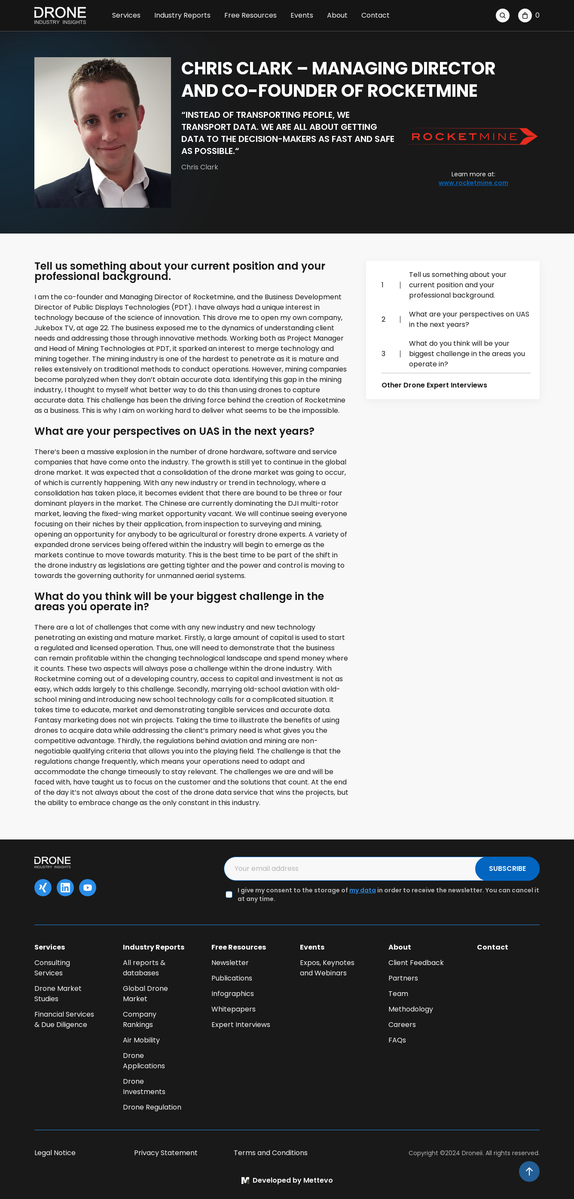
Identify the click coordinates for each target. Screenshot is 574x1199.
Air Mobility (141, 1040)
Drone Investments (144, 1086)
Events (301, 15)
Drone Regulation (152, 1107)
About (337, 15)
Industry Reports (182, 15)
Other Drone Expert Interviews (434, 385)
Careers (402, 1025)
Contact (375, 15)
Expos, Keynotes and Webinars (327, 968)
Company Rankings (139, 1019)
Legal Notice (55, 1153)
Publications (231, 978)
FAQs (397, 1040)
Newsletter (230, 963)
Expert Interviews (240, 1025)
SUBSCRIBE (507, 868)
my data (362, 890)
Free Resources (250, 15)
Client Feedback (416, 963)
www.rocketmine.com (473, 182)
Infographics (232, 994)
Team (398, 994)
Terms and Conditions (271, 1153)
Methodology (410, 1009)
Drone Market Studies (58, 994)
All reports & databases (144, 968)
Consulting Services (52, 968)
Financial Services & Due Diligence (64, 1019)
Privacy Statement (166, 1153)
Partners (403, 978)
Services (126, 15)
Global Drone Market (145, 994)
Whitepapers (233, 1009)
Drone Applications (144, 1061)
